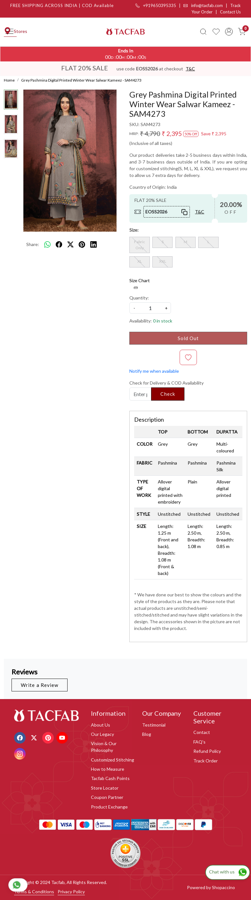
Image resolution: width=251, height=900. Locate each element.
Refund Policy (207, 751)
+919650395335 (155, 5)
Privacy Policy (71, 891)
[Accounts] (229, 32)
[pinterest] (82, 244)
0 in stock (162, 320)
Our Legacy (102, 734)
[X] (34, 737)
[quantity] (150, 308)
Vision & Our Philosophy (104, 747)
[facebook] (59, 244)
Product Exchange (109, 806)
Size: (134, 230)
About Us (100, 725)
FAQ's (199, 742)
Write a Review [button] (39, 685)
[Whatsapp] (47, 244)
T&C (190, 68)
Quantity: (139, 297)
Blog (146, 734)
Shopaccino (223, 887)
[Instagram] (20, 753)
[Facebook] (20, 737)
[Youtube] (62, 737)
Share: (32, 244)
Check (167, 394)
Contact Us (230, 11)
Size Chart (139, 284)
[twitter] (70, 244)
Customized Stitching (112, 759)
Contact (201, 732)
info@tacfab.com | (206, 5)
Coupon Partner (107, 797)
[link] (203, 32)
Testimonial (154, 725)
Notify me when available (154, 371)
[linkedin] (93, 244)
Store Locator (104, 788)
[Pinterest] (48, 737)
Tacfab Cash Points (110, 778)
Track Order (205, 760)
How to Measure (107, 769)
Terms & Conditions (34, 891)
